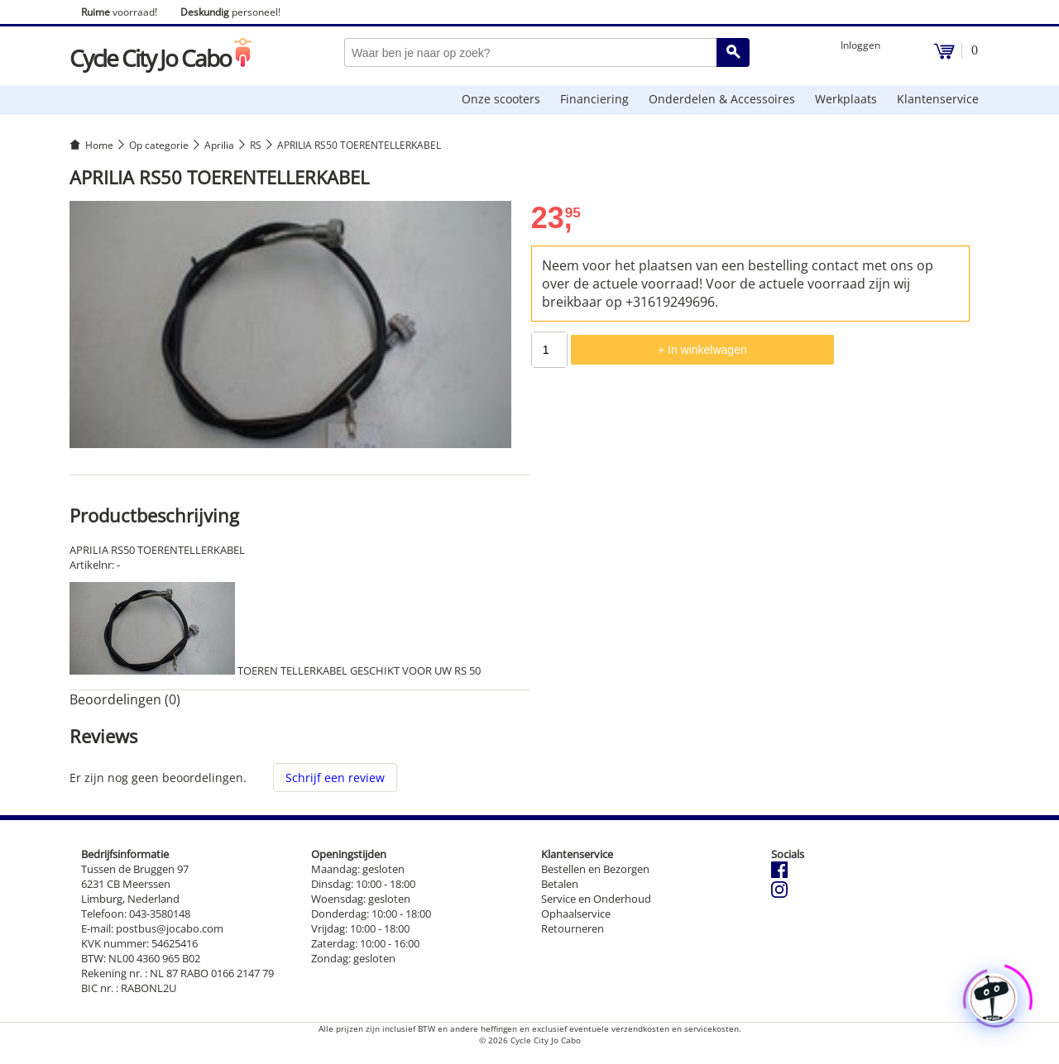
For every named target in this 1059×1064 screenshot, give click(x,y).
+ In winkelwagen (702, 349)
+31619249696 (670, 302)
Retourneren (572, 928)
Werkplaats (846, 99)
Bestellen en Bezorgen (595, 868)
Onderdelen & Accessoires (722, 99)
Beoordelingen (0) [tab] (124, 699)
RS (255, 145)
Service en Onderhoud (596, 898)
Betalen (559, 883)
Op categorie (159, 145)
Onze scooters (501, 99)
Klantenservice (938, 99)
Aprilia (219, 145)
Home (99, 145)
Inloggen (860, 45)
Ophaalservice (576, 913)
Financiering (594, 99)
